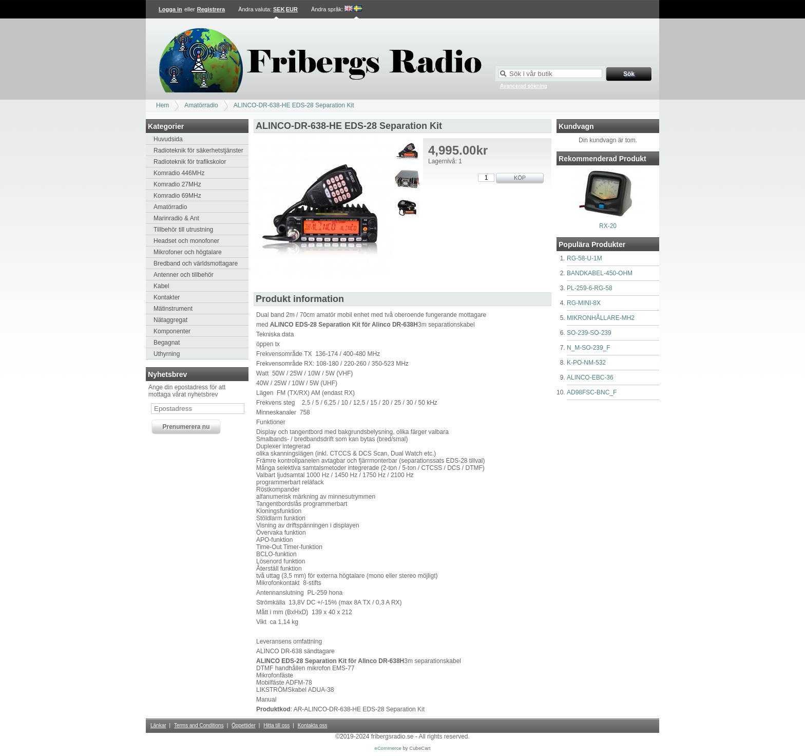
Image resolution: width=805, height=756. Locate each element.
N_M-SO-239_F (588, 347)
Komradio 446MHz (179, 173)
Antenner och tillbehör (184, 274)
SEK (279, 9)
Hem (162, 105)
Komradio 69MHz (177, 195)
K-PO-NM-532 (586, 362)
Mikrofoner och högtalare (188, 252)
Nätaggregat (170, 320)
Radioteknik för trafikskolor (190, 161)
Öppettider (244, 725)
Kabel (161, 286)
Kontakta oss (313, 725)
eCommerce (388, 748)
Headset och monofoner (186, 240)
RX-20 (608, 226)
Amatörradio (201, 105)
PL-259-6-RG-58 (589, 288)
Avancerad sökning (523, 86)
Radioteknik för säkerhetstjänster (198, 150)
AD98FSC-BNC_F (592, 392)
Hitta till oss (276, 725)
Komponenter (172, 331)
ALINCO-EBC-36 (590, 377)
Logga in (170, 9)
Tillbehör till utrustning (183, 229)
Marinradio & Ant (176, 218)
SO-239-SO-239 (589, 332)
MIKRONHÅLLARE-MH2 (601, 318)
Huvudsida (168, 139)
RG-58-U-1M (584, 258)
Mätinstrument (173, 308)
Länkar (158, 725)
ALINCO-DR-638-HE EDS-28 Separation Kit (294, 105)
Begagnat (167, 342)
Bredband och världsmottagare (196, 263)
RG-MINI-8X (584, 303)
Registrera (211, 9)
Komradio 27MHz (177, 184)
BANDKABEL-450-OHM (599, 273)
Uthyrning (167, 353)
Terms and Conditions (199, 725)
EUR (292, 9)
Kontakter (167, 297)
